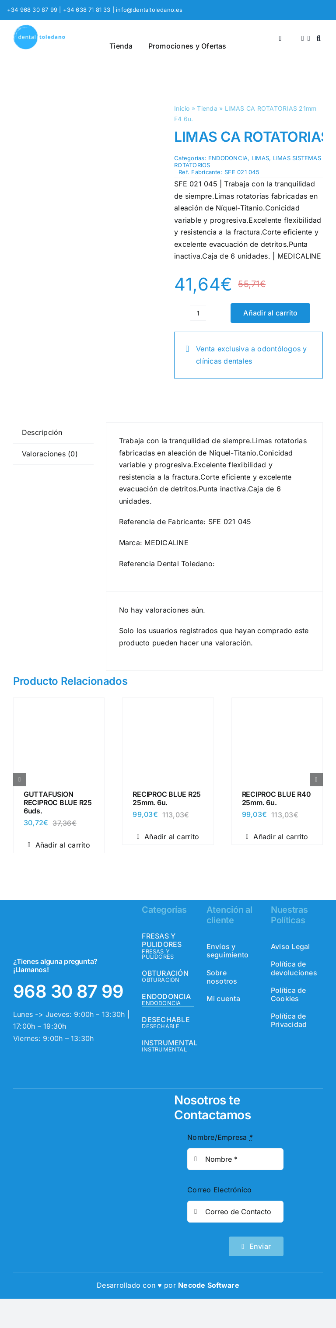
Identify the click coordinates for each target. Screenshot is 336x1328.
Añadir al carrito (270, 312)
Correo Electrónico (219, 1189)
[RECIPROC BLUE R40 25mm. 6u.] (277, 705)
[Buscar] (319, 39)
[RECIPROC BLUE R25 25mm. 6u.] (168, 705)
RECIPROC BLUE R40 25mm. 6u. (276, 798)
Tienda (207, 108)
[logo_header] (39, 28)
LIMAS (260, 157)
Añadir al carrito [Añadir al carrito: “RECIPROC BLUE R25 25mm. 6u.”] (168, 836)
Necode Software (208, 1285)
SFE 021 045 (241, 171)
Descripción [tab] (42, 432)
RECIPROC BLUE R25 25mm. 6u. (167, 798)
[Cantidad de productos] (198, 313)
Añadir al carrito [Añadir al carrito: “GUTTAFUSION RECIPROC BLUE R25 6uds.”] (59, 845)
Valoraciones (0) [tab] (50, 453)
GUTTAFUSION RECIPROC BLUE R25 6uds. (58, 802)
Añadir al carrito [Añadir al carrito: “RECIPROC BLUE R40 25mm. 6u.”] (277, 836)
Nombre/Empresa (220, 1137)
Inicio (181, 108)
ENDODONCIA (228, 157)
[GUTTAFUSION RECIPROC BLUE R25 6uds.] (59, 705)
